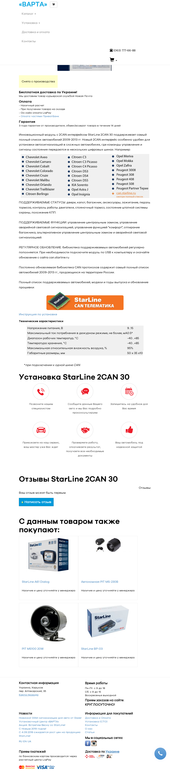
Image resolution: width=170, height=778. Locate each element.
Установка (31, 23)
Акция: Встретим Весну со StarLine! (42, 724)
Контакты (91, 724)
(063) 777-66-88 (122, 50)
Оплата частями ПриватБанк (40, 116)
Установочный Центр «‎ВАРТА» (39, 721)
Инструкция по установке (38, 314)
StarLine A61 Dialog (35, 581)
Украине (112, 751)
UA (29, 741)
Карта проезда (28, 694)
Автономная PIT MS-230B (99, 581)
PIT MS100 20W (33, 648)
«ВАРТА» (33, 4)
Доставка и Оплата (98, 717)
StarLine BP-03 (92, 648)
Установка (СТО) (96, 721)
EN (25, 741)
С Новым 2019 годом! (32, 728)
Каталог (29, 13)
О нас (89, 728)
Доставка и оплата (36, 32)
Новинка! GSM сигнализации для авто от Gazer (50, 717)
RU (20, 741)
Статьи (90, 732)
